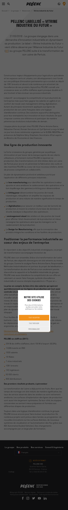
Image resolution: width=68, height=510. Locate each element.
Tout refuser (34, 323)
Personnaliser (34, 329)
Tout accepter (34, 318)
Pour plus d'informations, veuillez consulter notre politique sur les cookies (34, 307)
